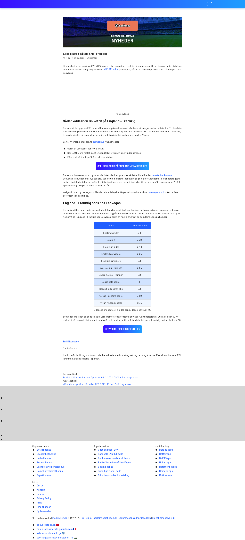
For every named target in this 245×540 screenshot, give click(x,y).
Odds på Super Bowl (105, 458)
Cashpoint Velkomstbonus (48, 476)
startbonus (98, 141)
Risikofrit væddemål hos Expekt (113, 471)
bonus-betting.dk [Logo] (49, 4)
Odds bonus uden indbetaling (111, 485)
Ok (201, 534)
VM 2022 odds (111, 69)
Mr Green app (162, 485)
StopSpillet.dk (78, 516)
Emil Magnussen (97, 345)
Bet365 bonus (40, 458)
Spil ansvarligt (169, 502)
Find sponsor (148, 502)
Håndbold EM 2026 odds (108, 462)
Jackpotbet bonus (43, 462)
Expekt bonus (40, 485)
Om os (71, 502)
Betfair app (161, 462)
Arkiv (132, 502)
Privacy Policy (116, 502)
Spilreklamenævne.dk (182, 516)
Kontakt (84, 502)
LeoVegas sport (156, 192)
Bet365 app (161, 467)
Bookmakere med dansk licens (112, 467)
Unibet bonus (40, 467)
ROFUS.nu (105, 516)
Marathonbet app (165, 476)
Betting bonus (102, 476)
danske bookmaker (162, 175)
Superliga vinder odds (107, 480)
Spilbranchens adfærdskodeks (153, 516)
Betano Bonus (40, 471)
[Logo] (122, 509)
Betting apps (162, 458)
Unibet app (161, 471)
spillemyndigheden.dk (124, 516)
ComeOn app (162, 480)
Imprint (98, 502)
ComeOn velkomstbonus (47, 480)
